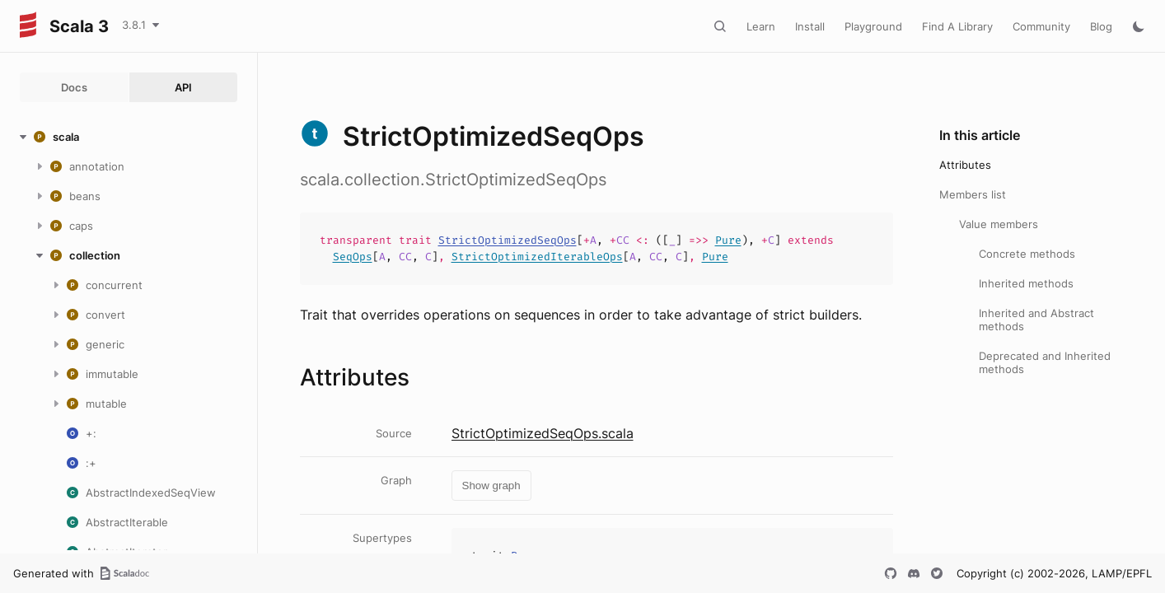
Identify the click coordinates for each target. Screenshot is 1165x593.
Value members (998, 224)
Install (810, 26)
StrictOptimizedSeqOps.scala (542, 433)
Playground (873, 26)
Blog (1101, 26)
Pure (728, 240)
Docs (74, 87)
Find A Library (957, 26)
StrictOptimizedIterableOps (537, 257)
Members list (972, 194)
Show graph (491, 485)
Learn (760, 26)
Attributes (965, 164)
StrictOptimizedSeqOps (507, 240)
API (183, 87)
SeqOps (352, 257)
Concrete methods (1027, 253)
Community (1041, 26)
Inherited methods (1026, 283)
